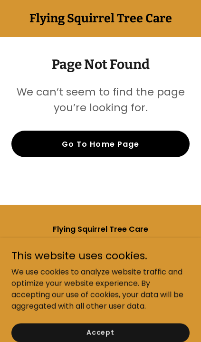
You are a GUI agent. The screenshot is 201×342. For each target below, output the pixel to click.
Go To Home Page (100, 144)
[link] (100, 19)
